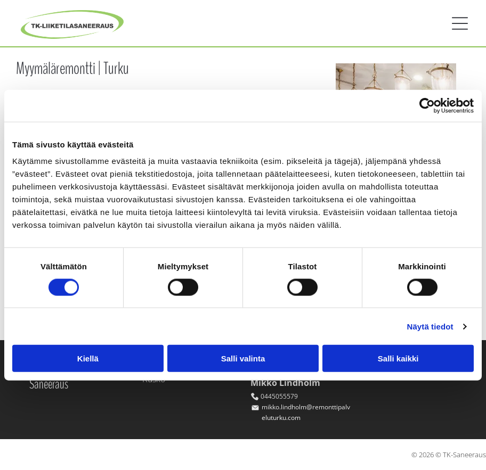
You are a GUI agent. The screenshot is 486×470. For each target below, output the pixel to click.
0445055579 (279, 396)
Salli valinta (243, 358)
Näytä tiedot (430, 326)
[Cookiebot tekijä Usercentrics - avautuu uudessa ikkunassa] (427, 105)
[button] (460, 23)
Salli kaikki (398, 358)
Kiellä (88, 358)
